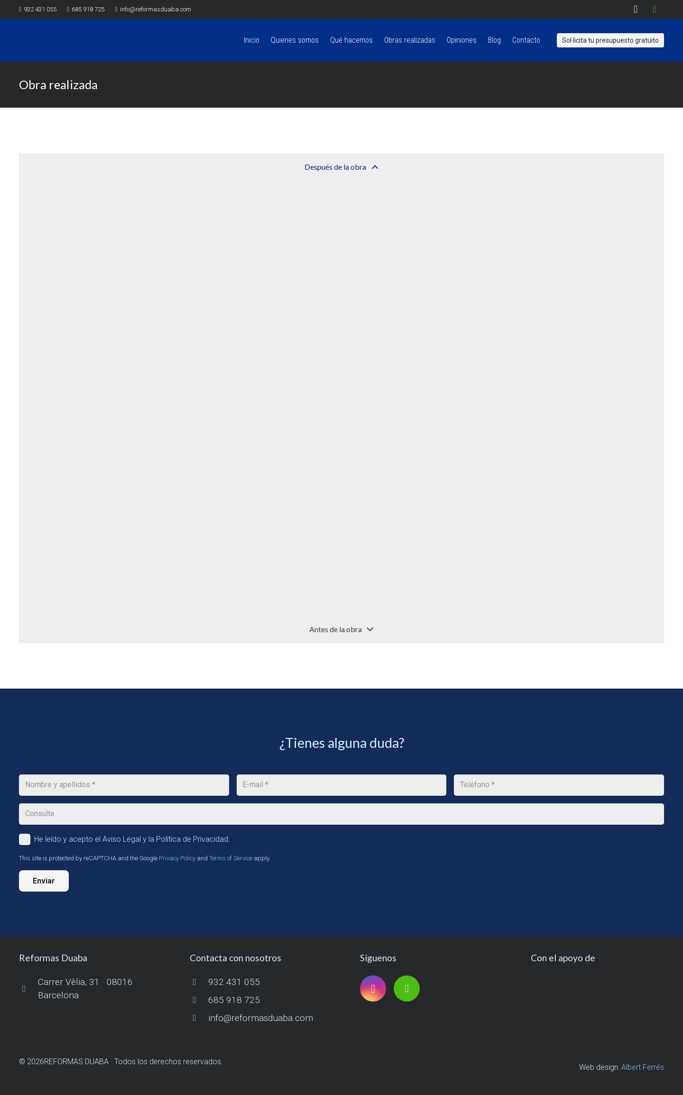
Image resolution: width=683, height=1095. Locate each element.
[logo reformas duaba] (63, 40)
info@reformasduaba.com (260, 1017)
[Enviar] (44, 881)
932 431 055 (234, 981)
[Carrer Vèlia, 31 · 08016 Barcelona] (28, 988)
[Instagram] (635, 9)
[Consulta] (341, 814)
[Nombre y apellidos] (124, 785)
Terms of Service (230, 858)
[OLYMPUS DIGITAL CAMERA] (79, 240)
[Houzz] (654, 9)
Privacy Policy (177, 858)
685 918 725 (234, 999)
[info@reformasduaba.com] (199, 1017)
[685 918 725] (199, 999)
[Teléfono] (559, 785)
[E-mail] (342, 785)
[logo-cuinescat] (598, 988)
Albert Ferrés (642, 1067)
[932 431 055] (199, 981)
